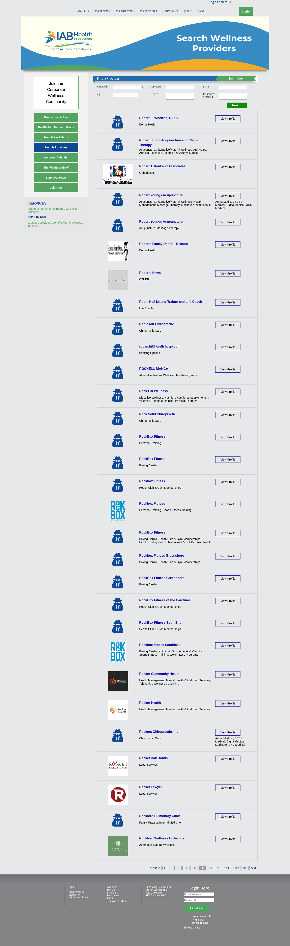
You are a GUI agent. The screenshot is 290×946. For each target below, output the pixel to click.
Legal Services (148, 764)
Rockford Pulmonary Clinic (159, 816)
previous (155, 868)
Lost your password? (199, 916)
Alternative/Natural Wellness (174, 149)
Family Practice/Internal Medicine (160, 822)
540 (194, 868)
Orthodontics (147, 172)
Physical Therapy (186, 400)
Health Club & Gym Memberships (160, 487)
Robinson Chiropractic (156, 324)
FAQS (201, 11)
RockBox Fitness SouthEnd (160, 622)
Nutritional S (203, 205)
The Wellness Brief (56, 167)
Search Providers (56, 147)
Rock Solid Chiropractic (157, 414)
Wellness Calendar (56, 157)
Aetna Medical (224, 201)
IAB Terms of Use (78, 897)
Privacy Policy (76, 891)
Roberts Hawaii (151, 273)
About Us (83, 11)
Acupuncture (147, 149)
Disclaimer (74, 894)
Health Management (152, 680)
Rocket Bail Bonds (153, 758)
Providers (112, 892)
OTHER (144, 279)
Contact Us (224, 2)
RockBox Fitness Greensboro (161, 578)
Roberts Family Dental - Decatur (163, 244)
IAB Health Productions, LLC (45, 9)
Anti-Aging (199, 149)
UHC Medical (236, 744)
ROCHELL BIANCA (153, 368)
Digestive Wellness (151, 397)
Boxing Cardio (148, 465)
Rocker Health (150, 702)
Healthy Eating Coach (152, 542)
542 (210, 868)
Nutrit (206, 542)
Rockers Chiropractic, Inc (158, 731)
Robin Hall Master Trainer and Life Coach (170, 301)
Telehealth (145, 683)
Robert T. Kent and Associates (162, 166)
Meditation (187, 205)
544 (226, 868)
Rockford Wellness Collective (161, 838)
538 (178, 868)
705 (244, 868)
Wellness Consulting (166, 683)
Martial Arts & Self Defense (185, 542)
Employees (113, 895)
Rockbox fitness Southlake (159, 645)
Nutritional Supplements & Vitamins (180, 651)
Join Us (188, 11)
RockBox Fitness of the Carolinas (165, 600)
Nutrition (170, 397)
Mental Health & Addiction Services (188, 680)
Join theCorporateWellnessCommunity (56, 92)
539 (186, 868)
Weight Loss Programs (184, 654)
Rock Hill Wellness (153, 391)
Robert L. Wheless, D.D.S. (159, 118)
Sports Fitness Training (177, 510)
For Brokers (102, 11)
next (253, 868)
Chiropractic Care (150, 330)
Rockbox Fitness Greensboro (161, 555)
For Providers (148, 11)
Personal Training (162, 400)
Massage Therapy (168, 205)
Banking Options (149, 353)
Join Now (56, 187)
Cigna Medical (235, 205)
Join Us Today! (199, 922)
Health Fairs (170, 11)
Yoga (194, 375)
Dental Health (147, 124)
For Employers (125, 11)
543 (218, 868)
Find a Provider (154, 892)
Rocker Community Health (159, 674)
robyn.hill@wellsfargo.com (159, 346)
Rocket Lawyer (150, 787)
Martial (193, 152)
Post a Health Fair (56, 117)
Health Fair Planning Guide (56, 127)
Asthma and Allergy (176, 152)
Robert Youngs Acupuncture (161, 195)
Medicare (221, 744)
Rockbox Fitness (152, 481)
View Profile (228, 118)
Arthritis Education (150, 152)
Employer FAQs (56, 177)
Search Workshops (56, 137)
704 (236, 868)
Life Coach (146, 308)
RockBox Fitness (152, 436)
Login (212, 2)
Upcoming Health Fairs (158, 887)
